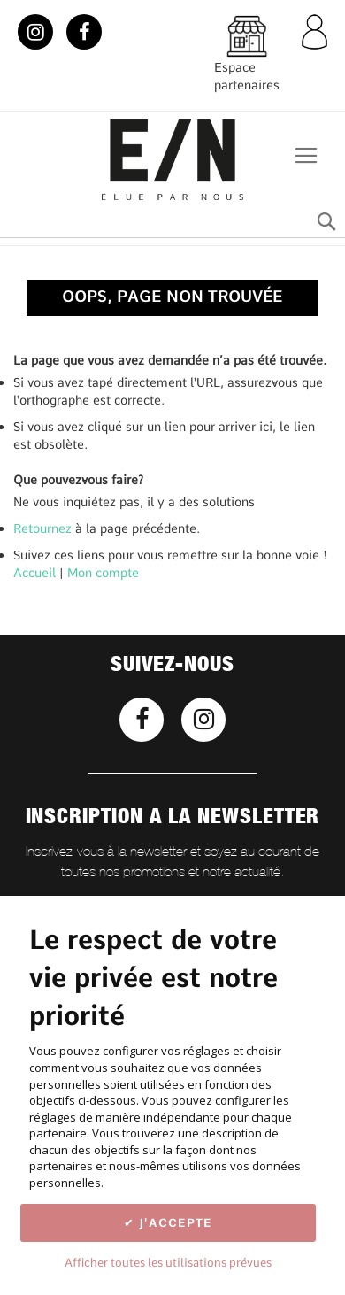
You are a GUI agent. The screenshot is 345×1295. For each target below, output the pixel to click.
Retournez (42, 528)
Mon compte (103, 573)
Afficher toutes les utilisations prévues (168, 1262)
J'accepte (173, 1222)
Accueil (34, 573)
